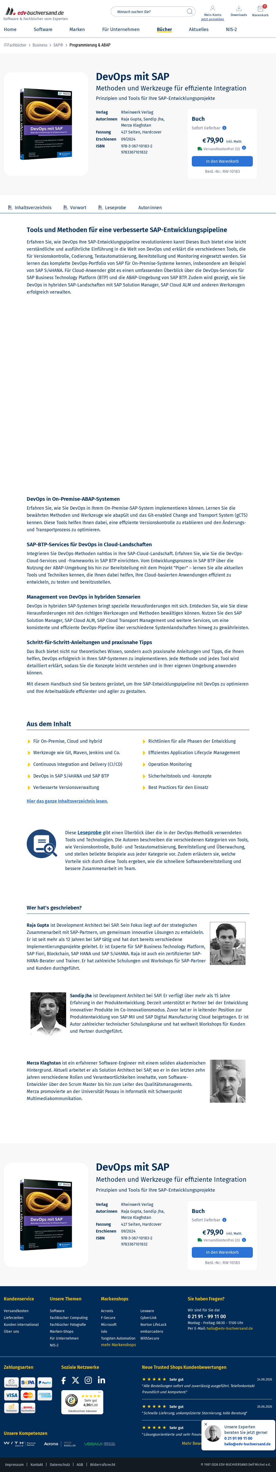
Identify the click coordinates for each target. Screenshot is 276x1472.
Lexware (147, 1311)
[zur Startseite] (35, 14)
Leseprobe (112, 207)
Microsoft (109, 1325)
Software (57, 1311)
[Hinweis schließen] (206, 1424)
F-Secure (108, 1318)
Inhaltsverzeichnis (29, 207)
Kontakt (37, 1465)
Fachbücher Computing (69, 1318)
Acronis (107, 1311)
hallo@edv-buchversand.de (230, 1328)
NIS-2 (54, 1345)
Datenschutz (60, 1465)
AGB (80, 1465)
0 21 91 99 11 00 (238, 1438)
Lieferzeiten (13, 1318)
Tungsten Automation (118, 1338)
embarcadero (151, 1331)
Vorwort (75, 207)
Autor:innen (150, 207)
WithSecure (149, 1338)
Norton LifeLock (153, 1325)
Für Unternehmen (64, 1338)
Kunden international (21, 1325)
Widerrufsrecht (102, 1465)
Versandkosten (16, 1311)
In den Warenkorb (222, 161)
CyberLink (148, 1318)
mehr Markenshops (118, 1344)
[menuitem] (18, 45)
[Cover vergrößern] (46, 124)
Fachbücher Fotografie (68, 1325)
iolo (104, 1331)
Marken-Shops (62, 1331)
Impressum (14, 1465)
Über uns (11, 1331)
